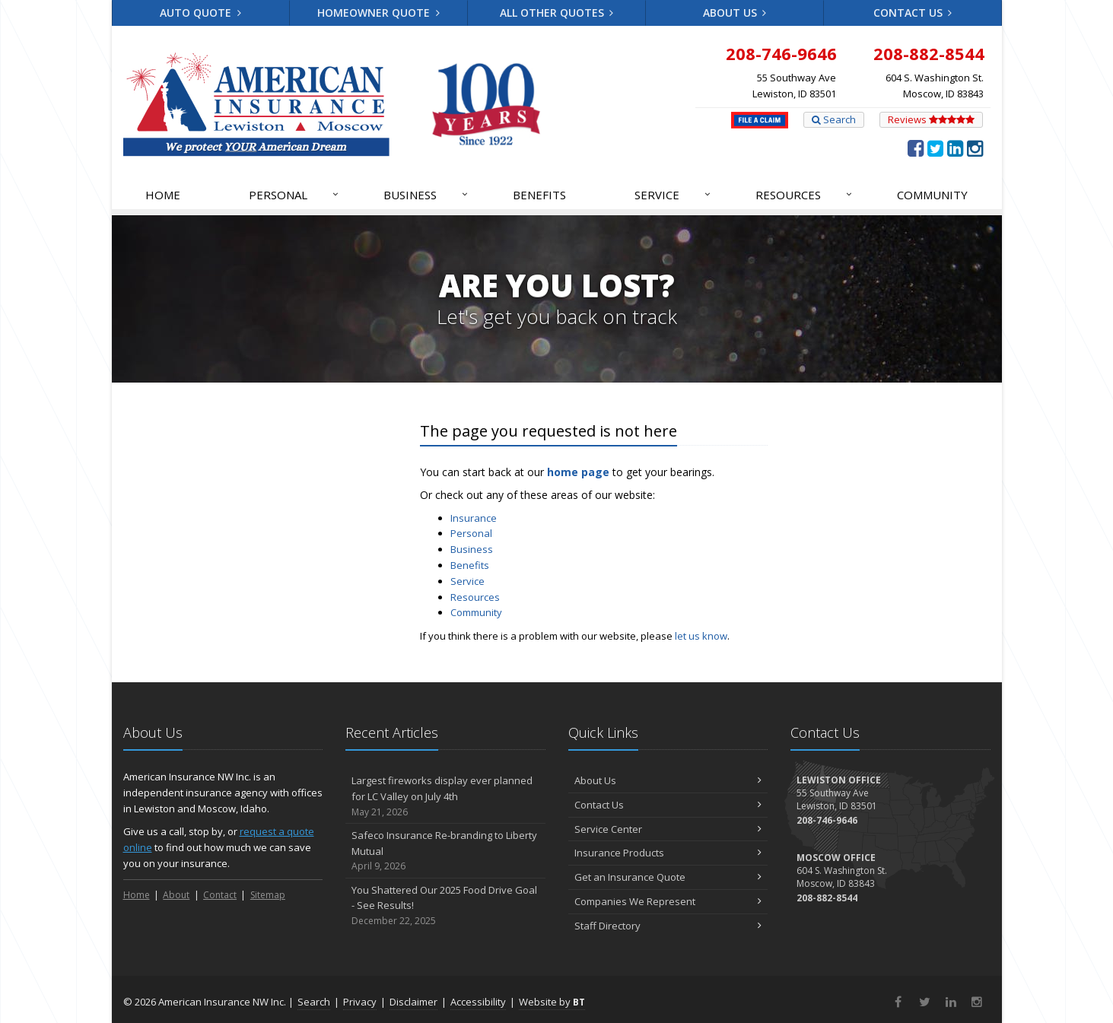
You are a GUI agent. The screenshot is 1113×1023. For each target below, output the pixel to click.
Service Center (668, 829)
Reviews (931, 119)
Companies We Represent (668, 901)
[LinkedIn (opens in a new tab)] (955, 147)
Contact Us (912, 12)
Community (932, 194)
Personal (294, 194)
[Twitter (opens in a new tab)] (935, 147)
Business (426, 194)
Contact (220, 894)
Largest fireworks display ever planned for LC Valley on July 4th (445, 796)
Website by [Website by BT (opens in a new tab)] (552, 1002)
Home (162, 194)
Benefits (539, 194)
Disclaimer (413, 1002)
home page (578, 472)
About (176, 894)
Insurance (473, 518)
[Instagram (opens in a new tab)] (975, 147)
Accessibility (478, 1002)
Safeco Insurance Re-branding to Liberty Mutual (445, 851)
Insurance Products (668, 852)
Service (673, 194)
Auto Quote (200, 12)
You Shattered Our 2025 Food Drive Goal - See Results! (445, 906)
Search (834, 119)
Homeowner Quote (378, 12)
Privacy (360, 1002)
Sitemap (267, 894)
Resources (804, 194)
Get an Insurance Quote (668, 877)
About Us (735, 12)
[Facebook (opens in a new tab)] (916, 147)
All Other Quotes (557, 12)
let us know (701, 636)
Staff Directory (668, 925)
